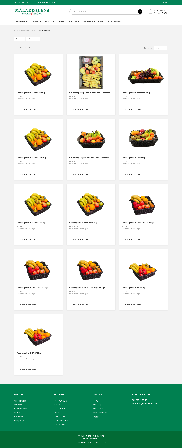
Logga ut (97, 416)
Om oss (18, 405)
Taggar (20, 39)
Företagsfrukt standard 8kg (83, 223)
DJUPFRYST (50, 21)
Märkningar (33, 39)
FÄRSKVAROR (22, 21)
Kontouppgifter (100, 413)
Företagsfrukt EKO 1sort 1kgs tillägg (87, 288)
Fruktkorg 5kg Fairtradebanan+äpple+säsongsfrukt (95, 158)
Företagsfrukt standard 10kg (31, 158)
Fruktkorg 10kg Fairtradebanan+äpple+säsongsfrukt (95, 92)
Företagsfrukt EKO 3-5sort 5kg (32, 288)
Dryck (62, 21)
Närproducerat (115, 21)
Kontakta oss (20, 409)
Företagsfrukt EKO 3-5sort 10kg (138, 223)
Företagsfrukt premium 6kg (136, 92)
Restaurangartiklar (93, 21)
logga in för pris (27, 110)
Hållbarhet (19, 416)
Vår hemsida (20, 401)
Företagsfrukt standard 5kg (31, 92)
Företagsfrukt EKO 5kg (133, 158)
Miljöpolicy (19, 420)
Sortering (148, 48)
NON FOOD (74, 21)
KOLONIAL (36, 21)
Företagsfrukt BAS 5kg (133, 288)
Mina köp (97, 405)
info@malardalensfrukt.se (45, 2)
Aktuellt (17, 413)
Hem (16, 30)
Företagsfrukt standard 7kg (31, 223)
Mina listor (98, 409)
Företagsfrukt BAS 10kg (29, 353)
